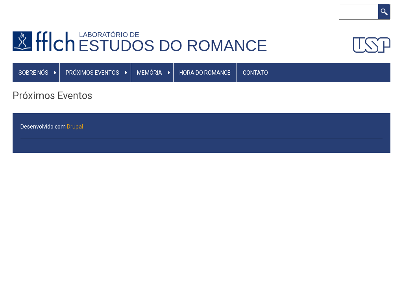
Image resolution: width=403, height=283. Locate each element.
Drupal (75, 126)
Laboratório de (111, 35)
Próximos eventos (92, 73)
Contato (255, 73)
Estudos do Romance (172, 45)
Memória (149, 73)
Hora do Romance (205, 73)
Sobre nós (33, 73)
